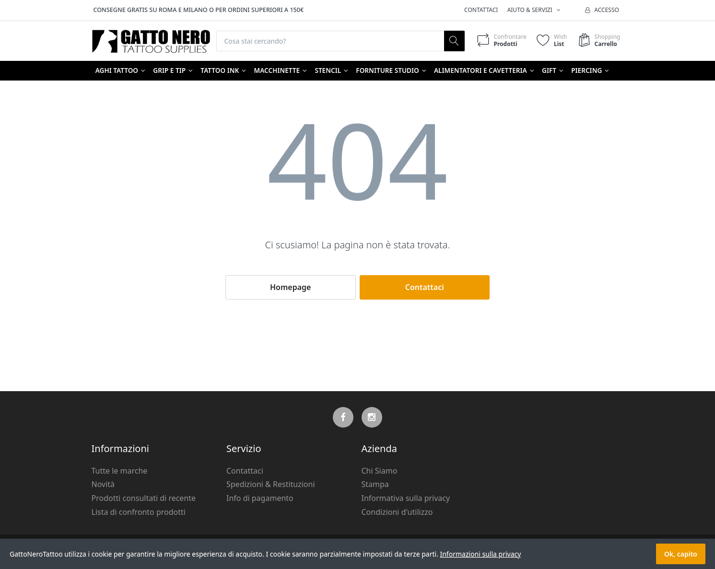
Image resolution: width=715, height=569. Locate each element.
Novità (103, 484)
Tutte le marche (120, 470)
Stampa (375, 484)
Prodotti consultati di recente (144, 498)
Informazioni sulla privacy (480, 553)
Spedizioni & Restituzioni (270, 484)
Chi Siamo (380, 470)
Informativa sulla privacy (406, 498)
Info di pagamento (259, 498)
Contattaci (481, 10)
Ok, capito (680, 553)
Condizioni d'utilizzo (397, 512)
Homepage (290, 287)
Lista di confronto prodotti (139, 512)
